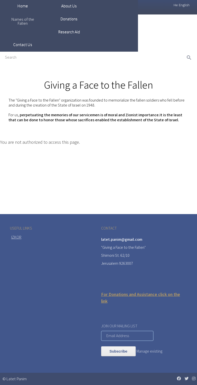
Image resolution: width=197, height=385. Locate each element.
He (176, 4)
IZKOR (16, 237)
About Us (69, 5)
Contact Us (22, 44)
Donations (68, 18)
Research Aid (69, 31)
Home (22, 5)
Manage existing (149, 351)
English (184, 4)
